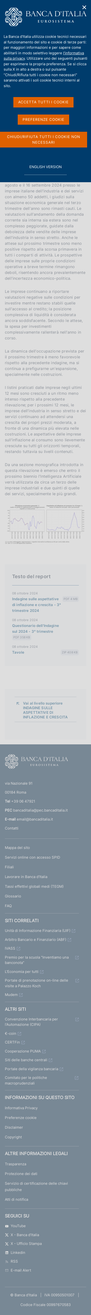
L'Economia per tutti (22, 971)
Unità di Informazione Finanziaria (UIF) (37, 930)
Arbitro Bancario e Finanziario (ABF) (35, 939)
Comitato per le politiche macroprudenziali (26, 1080)
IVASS (10, 948)
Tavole (18, 652)
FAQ (8, 906)
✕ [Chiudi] (84, 7)
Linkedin (15, 1252)
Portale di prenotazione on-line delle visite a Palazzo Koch (36, 983)
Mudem (11, 994)
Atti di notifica (16, 1199)
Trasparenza (15, 1164)
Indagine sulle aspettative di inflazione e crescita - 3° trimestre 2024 (36, 605)
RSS (11, 1261)
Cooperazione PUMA (23, 1051)
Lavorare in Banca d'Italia (26, 876)
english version (45, 169)
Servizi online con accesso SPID (32, 857)
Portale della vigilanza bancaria (31, 1069)
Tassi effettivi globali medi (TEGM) (34, 886)
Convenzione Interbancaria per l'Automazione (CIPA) (31, 1022)
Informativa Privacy (21, 1108)
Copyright (13, 1137)
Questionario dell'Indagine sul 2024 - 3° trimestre (35, 628)
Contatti (11, 828)
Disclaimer (14, 1127)
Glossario (13, 896)
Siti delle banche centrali (26, 1060)
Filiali (9, 867)
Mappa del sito (17, 847)
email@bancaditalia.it (35, 819)
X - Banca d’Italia (22, 1235)
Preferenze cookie (21, 1117)
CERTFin (12, 1042)
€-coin (10, 1033)
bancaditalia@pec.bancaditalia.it (40, 810)
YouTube (15, 1226)
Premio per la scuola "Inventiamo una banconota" (37, 960)
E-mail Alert (18, 1270)
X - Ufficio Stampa (23, 1243)
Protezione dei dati (21, 1173)
